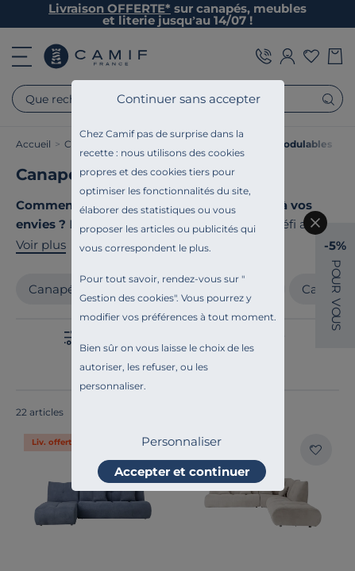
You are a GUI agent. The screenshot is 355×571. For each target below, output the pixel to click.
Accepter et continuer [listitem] (181, 471)
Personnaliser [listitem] (181, 441)
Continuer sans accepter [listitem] (188, 98)
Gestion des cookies (126, 298)
